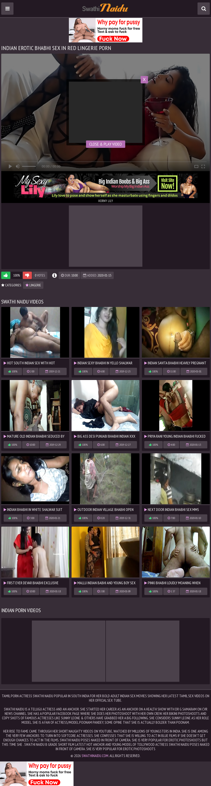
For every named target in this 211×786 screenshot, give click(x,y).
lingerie (33, 285)
